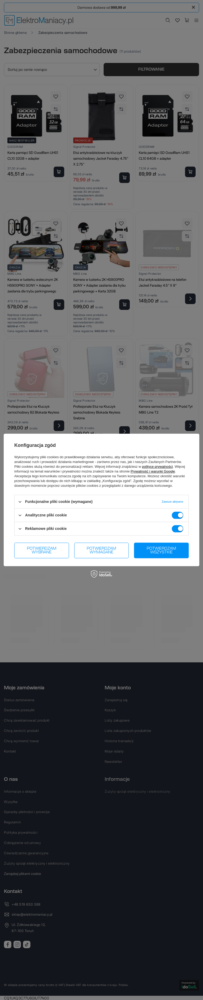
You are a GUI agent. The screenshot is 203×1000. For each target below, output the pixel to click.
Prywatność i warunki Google (153, 471)
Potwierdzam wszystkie (161, 550)
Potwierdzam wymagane (101, 550)
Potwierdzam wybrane (41, 550)
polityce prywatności (157, 467)
